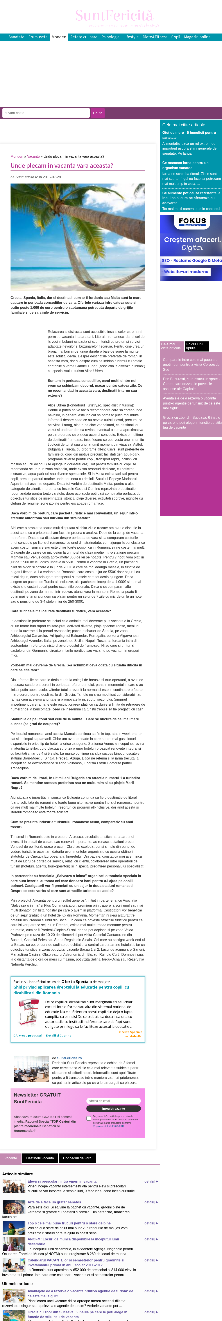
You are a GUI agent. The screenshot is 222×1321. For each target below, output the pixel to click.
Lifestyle (131, 37)
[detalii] (149, 1181)
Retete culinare (83, 37)
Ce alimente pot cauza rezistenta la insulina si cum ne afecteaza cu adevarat (191, 198)
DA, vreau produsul (27, 1035)
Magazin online (197, 37)
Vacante (33, 156)
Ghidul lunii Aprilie (194, 346)
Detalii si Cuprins (58, 1035)
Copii (175, 37)
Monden (59, 37)
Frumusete (38, 37)
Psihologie (110, 37)
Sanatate (16, 37)
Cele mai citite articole (171, 346)
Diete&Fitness (155, 37)
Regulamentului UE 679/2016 (109, 1126)
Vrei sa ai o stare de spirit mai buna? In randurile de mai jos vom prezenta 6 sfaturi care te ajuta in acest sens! (65, 1228)
